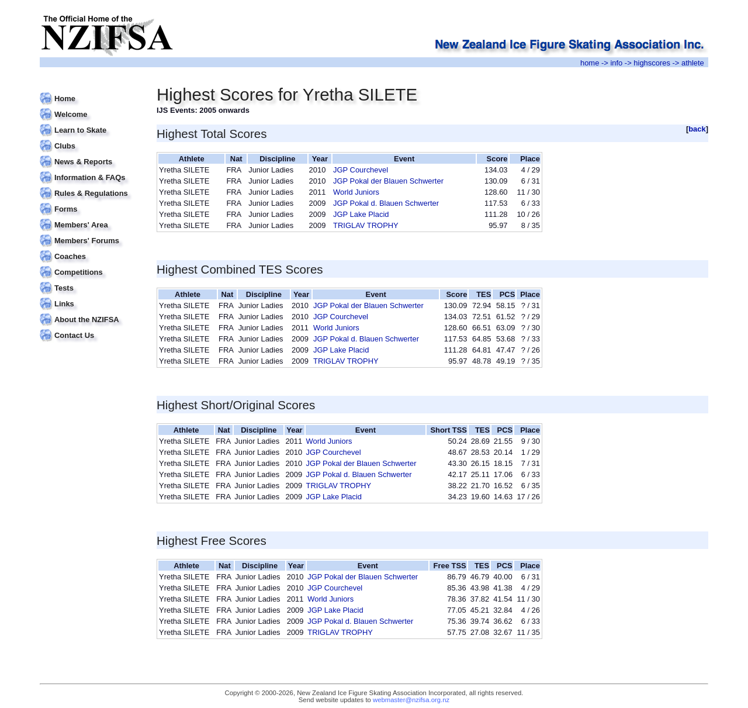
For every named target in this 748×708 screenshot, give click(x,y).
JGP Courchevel (360, 169)
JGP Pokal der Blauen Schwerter (388, 181)
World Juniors (356, 192)
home (589, 62)
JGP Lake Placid (361, 214)
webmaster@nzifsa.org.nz (411, 699)
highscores (651, 62)
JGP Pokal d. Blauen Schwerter (386, 203)
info (616, 62)
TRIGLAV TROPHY (366, 225)
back (697, 129)
